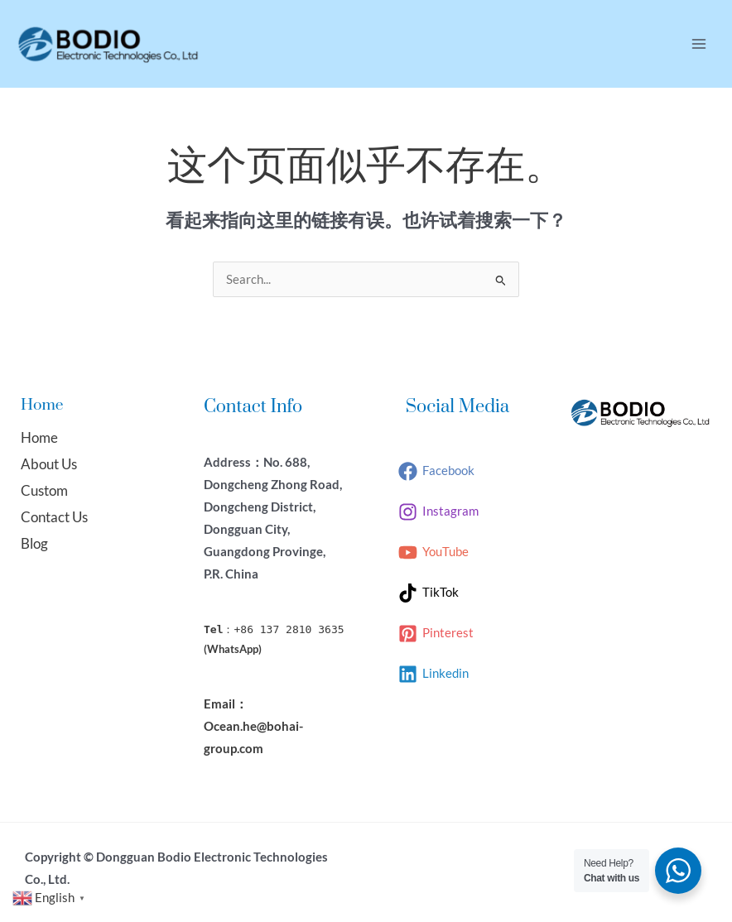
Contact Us (54, 517)
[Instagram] (438, 512)
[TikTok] (429, 593)
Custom (44, 490)
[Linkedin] (433, 674)
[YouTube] (433, 552)
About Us (49, 464)
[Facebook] (436, 471)
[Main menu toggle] (698, 43)
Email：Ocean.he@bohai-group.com (253, 726)
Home (39, 437)
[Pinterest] (436, 633)
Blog (34, 543)
